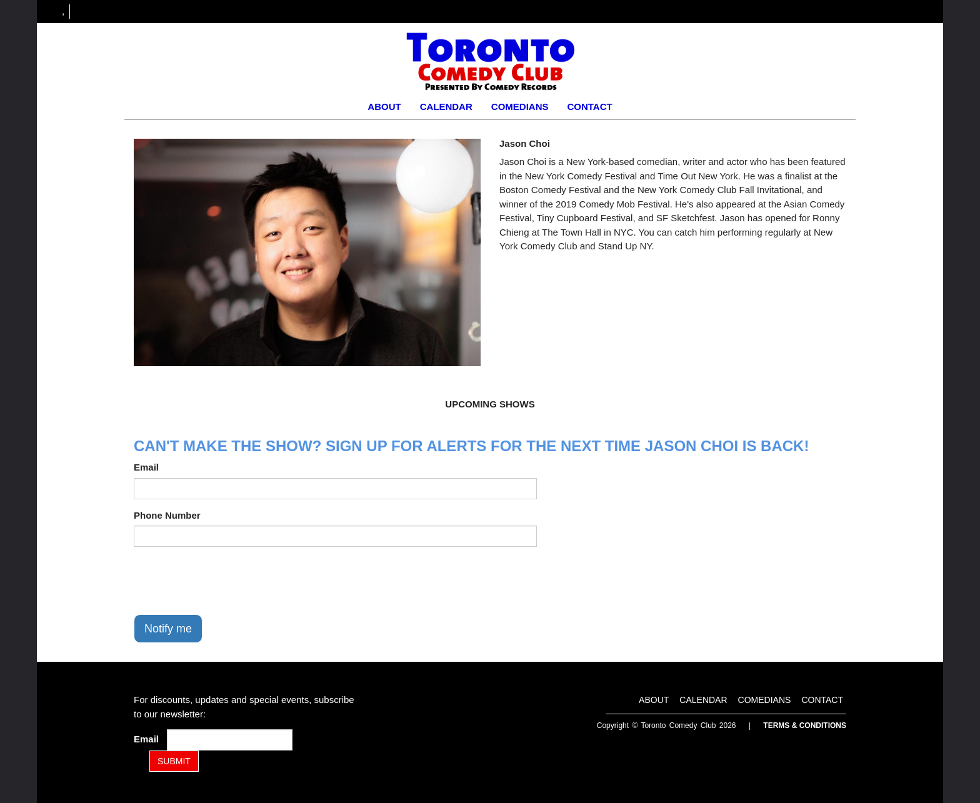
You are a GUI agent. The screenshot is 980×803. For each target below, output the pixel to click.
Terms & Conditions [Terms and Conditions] (804, 725)
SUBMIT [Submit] (174, 761)
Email (146, 467)
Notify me (168, 628)
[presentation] (229, 580)
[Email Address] (229, 740)
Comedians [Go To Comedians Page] (520, 106)
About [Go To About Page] (384, 106)
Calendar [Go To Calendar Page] (446, 106)
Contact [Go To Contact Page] (589, 106)
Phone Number (167, 515)
